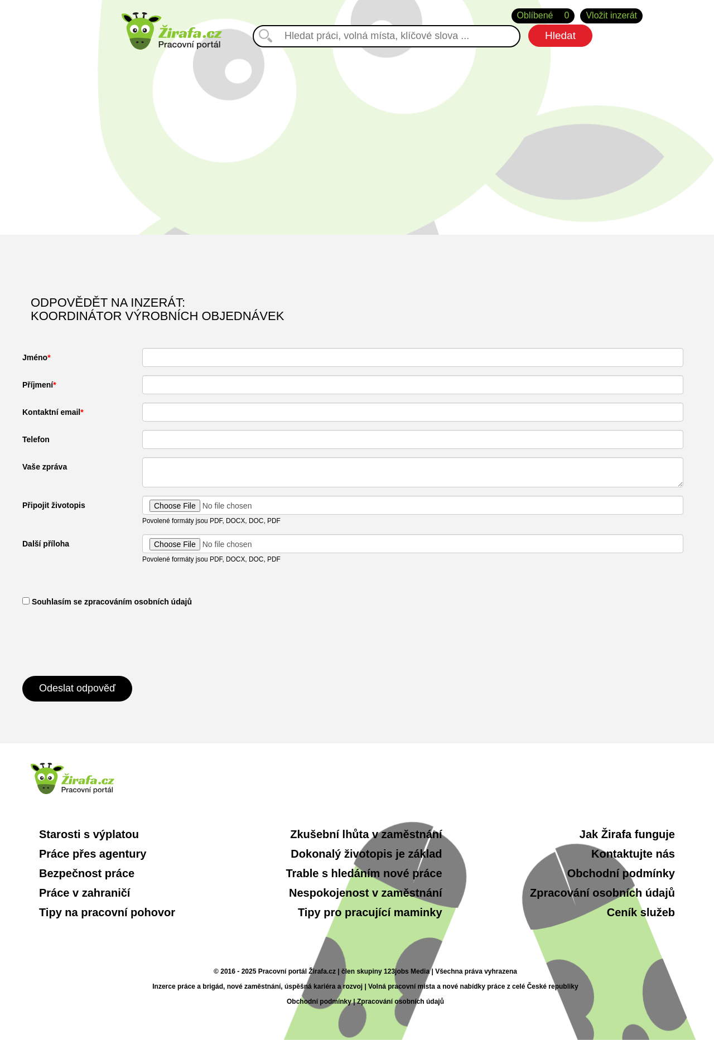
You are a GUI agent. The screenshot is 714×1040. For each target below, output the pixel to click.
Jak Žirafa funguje (627, 834)
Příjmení (37, 384)
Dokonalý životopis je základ (366, 854)
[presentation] (107, 640)
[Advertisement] (357, 140)
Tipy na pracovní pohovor (107, 912)
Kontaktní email (51, 412)
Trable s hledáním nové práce (364, 873)
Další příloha (45, 543)
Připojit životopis (53, 505)
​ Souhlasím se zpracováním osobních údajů (107, 601)
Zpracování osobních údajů (602, 893)
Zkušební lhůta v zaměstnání (366, 834)
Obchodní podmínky (621, 873)
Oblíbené (543, 15)
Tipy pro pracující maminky (370, 912)
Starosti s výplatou (89, 834)
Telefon (36, 439)
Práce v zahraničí (84, 893)
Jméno (34, 357)
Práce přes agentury (92, 854)
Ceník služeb (641, 912)
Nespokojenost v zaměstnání (365, 893)
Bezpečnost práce (86, 873)
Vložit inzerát (611, 15)
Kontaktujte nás (633, 854)
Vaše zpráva (44, 466)
